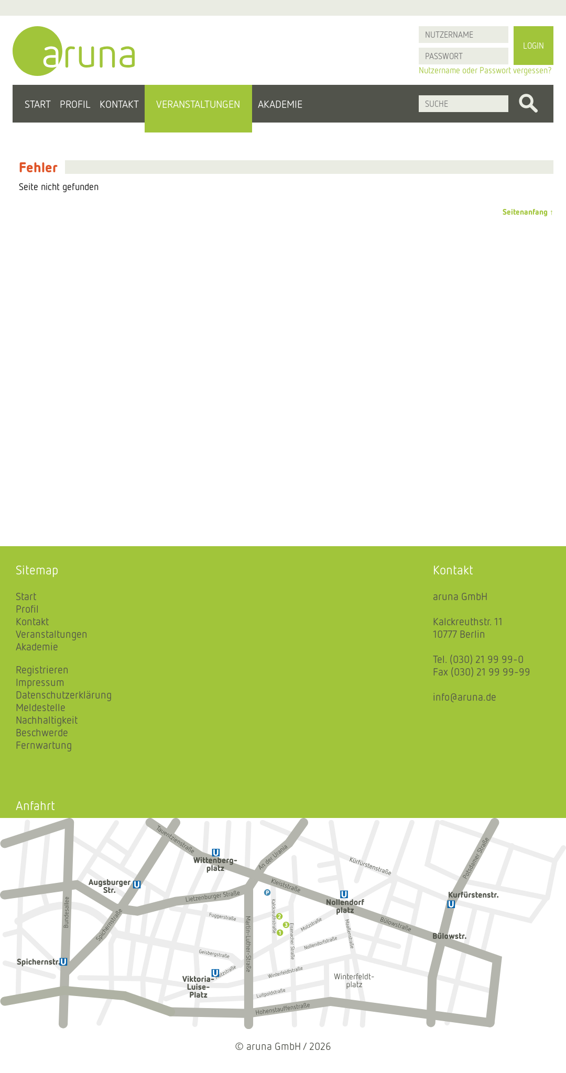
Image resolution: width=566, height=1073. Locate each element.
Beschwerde (42, 732)
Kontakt (119, 103)
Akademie (280, 103)
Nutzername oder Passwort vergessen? (485, 70)
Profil (75, 103)
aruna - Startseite (74, 51)
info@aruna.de (464, 696)
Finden (528, 103)
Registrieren (42, 669)
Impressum (40, 682)
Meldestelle (41, 707)
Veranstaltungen (198, 103)
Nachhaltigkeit (47, 719)
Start (38, 103)
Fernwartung (44, 744)
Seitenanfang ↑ (528, 211)
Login (533, 45)
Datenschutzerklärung (64, 694)
